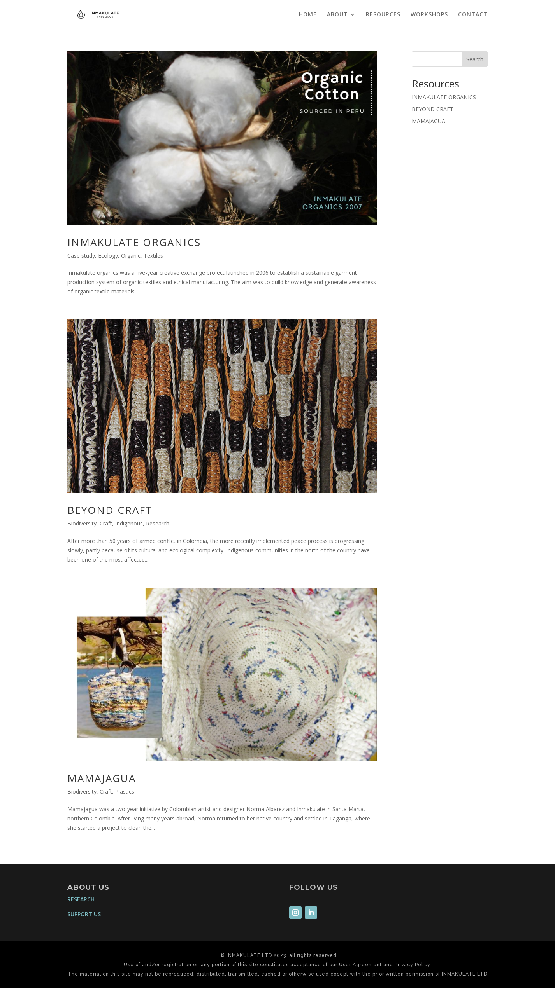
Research (157, 523)
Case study (81, 255)
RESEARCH (81, 899)
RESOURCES (383, 15)
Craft (106, 523)
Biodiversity (82, 523)
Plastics (124, 791)
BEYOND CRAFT (110, 510)
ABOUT (337, 15)
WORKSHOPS (429, 15)
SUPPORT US (84, 914)
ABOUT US (88, 887)
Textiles (153, 255)
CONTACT (473, 15)
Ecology (108, 255)
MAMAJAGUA (101, 778)
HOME (308, 15)
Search (474, 59)
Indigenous (129, 523)
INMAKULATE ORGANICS (134, 242)
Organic (131, 255)
